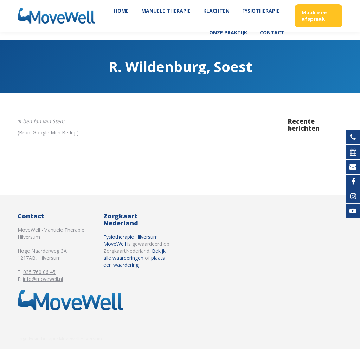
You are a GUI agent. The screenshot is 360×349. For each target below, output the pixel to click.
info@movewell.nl (43, 279)
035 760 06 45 (324, 4)
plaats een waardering (134, 261)
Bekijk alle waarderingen (134, 254)
